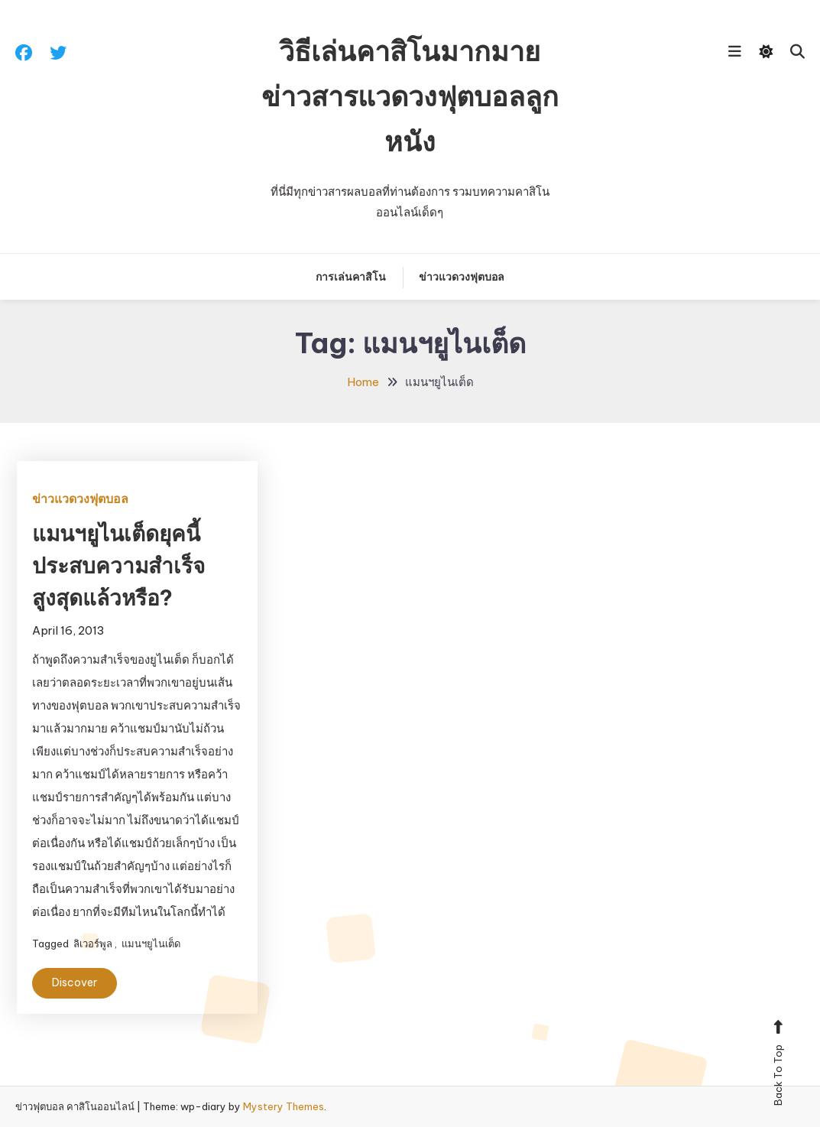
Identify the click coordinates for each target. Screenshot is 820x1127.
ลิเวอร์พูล (92, 943)
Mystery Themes (283, 1106)
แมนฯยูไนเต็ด (151, 943)
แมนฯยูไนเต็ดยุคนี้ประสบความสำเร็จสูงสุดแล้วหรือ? (118, 565)
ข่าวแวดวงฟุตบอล (461, 277)
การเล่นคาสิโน (351, 277)
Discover (74, 982)
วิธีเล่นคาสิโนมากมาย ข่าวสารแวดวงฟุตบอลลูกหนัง (410, 96)
